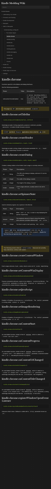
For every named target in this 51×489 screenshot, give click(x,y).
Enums (9, 61)
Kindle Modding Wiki (13, 3)
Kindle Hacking (7, 67)
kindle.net (9, 55)
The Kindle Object (11, 33)
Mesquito (5, 23)
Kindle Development (8, 20)
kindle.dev (9, 42)
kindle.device (10, 45)
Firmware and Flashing (9, 17)
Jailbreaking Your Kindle (9, 14)
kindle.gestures (11, 49)
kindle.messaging (12, 52)
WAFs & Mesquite (8, 26)
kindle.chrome (11, 36)
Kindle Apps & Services (9, 70)
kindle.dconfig (11, 39)
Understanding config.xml (11, 30)
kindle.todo (10, 58)
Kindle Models (6, 11)
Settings (5, 73)
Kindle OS (5, 64)
